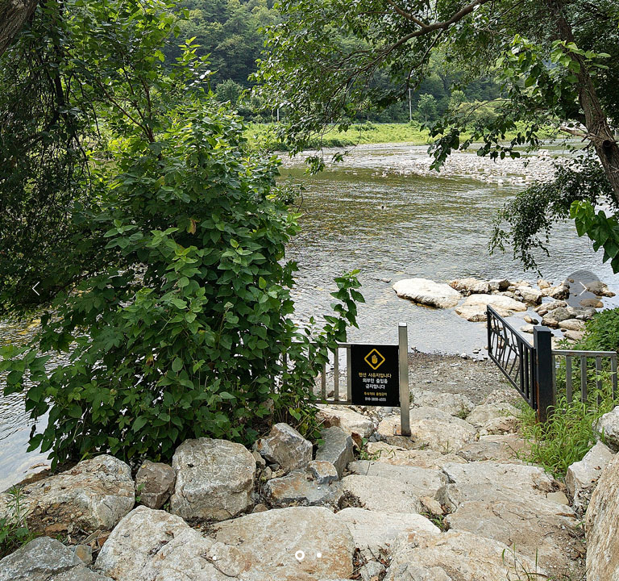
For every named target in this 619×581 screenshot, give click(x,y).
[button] (583, 290)
